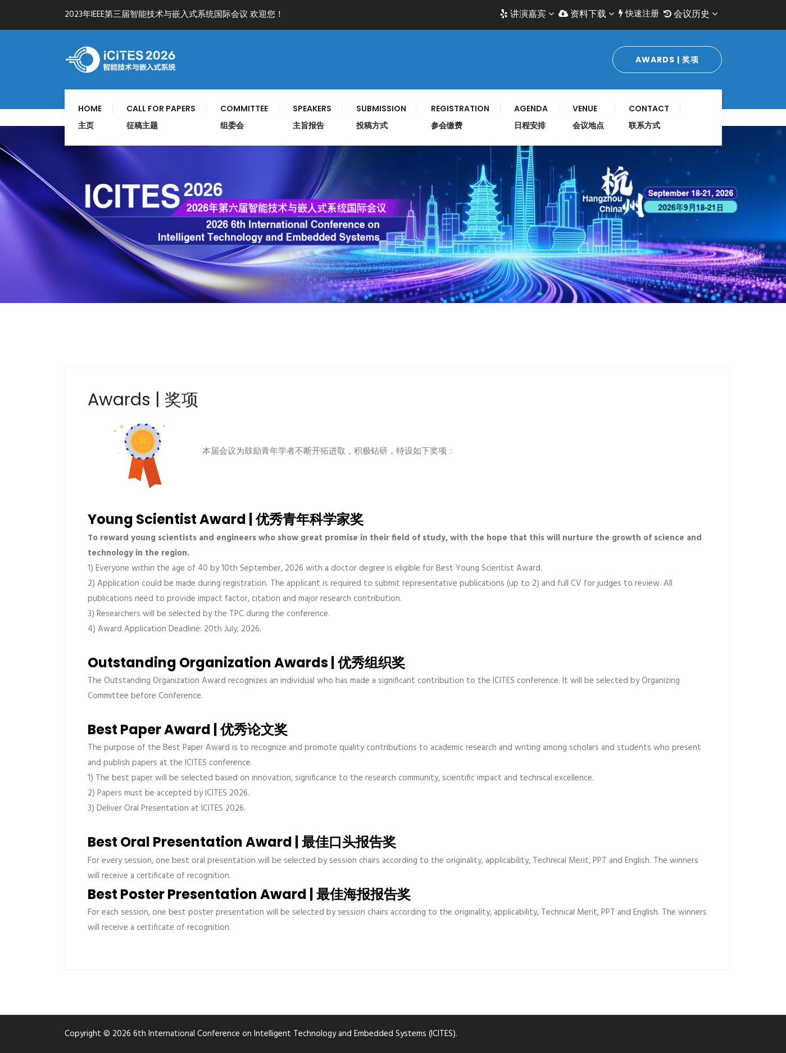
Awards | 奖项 (667, 59)
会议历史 (690, 14)
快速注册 (639, 14)
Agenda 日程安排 (531, 117)
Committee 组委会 (244, 117)
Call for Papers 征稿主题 (161, 117)
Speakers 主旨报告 (312, 117)
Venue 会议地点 (588, 117)
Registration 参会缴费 (460, 117)
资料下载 (586, 14)
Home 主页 (90, 117)
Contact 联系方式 (649, 117)
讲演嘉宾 (527, 14)
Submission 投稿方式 (381, 117)
